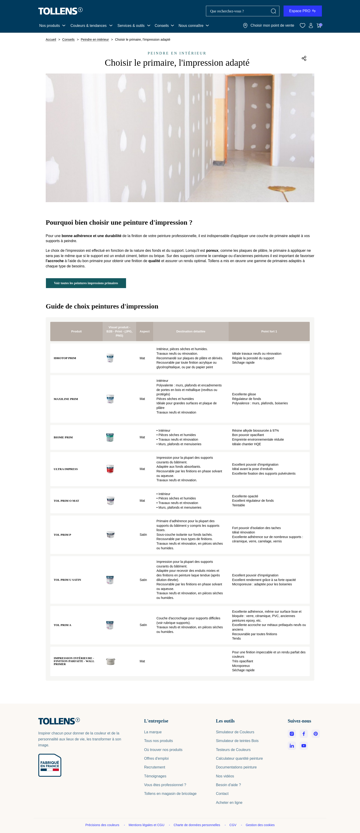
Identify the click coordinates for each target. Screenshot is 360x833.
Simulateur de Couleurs (235, 732)
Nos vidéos (225, 776)
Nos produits (49, 26)
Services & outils (130, 26)
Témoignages (155, 776)
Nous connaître (191, 26)
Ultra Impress (66, 469)
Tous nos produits (158, 741)
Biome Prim (63, 437)
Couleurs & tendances (88, 26)
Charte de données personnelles (197, 825)
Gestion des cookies (260, 825)
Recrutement (154, 767)
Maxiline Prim (66, 398)
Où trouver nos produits (163, 750)
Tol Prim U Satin (67, 579)
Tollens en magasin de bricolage (170, 794)
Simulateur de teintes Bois (237, 741)
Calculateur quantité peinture (239, 758)
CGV (233, 825)
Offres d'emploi (156, 758)
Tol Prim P (62, 534)
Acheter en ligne (229, 803)
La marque (153, 732)
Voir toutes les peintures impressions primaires (86, 283)
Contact (222, 794)
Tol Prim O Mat (66, 500)
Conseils (162, 26)
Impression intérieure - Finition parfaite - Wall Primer (74, 661)
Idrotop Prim (65, 358)
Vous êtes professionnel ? (165, 785)
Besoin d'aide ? (228, 785)
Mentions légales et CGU (147, 825)
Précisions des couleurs (102, 825)
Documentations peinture (236, 767)
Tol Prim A (62, 624)
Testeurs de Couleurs (233, 750)
